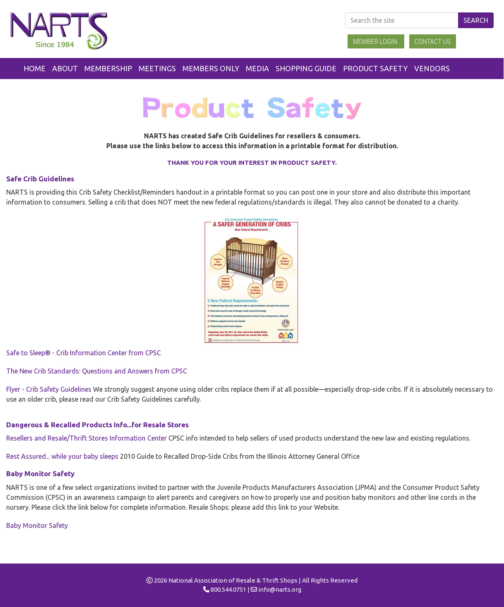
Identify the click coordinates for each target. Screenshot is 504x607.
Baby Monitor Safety (37, 525)
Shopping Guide (306, 68)
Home (35, 68)
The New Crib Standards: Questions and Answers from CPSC (96, 371)
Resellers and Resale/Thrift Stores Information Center (86, 438)
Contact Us (433, 41)
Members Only (210, 68)
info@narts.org (279, 589)
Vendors (432, 68)
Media (257, 68)
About (65, 68)
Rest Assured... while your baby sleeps (62, 456)
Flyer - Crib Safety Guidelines (48, 389)
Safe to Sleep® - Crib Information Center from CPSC (83, 352)
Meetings (157, 68)
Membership (108, 68)
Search (475, 20)
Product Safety (375, 68)
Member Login (376, 41)
